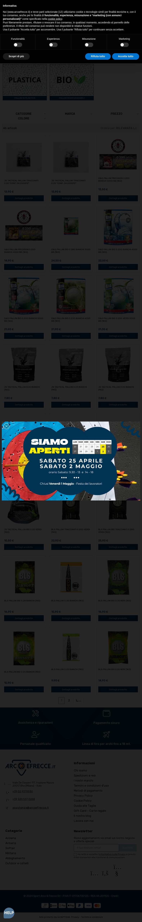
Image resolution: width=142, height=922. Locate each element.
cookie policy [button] (55, 18)
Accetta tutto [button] (125, 56)
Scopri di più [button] (16, 56)
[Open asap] (9, 913)
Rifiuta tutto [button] (98, 56)
